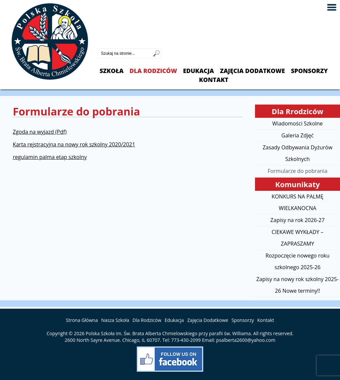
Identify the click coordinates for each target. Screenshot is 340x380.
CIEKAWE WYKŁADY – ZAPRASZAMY (297, 237)
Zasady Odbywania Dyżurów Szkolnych (297, 153)
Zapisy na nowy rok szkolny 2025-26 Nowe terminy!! (297, 284)
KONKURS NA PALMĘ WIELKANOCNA (297, 202)
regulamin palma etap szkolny (50, 157)
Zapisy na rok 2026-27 (297, 220)
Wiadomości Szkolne (297, 123)
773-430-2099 (115, 42)
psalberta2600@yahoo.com (245, 340)
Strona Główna (82, 320)
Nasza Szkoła (115, 320)
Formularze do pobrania (297, 171)
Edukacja (198, 71)
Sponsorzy (309, 71)
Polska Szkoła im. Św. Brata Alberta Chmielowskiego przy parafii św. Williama (168, 333)
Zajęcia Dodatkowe (252, 71)
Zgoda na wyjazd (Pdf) (39, 131)
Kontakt (213, 80)
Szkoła (112, 71)
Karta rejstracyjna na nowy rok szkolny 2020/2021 (74, 144)
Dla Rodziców (153, 71)
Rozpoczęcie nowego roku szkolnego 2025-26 (297, 261)
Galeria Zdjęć (298, 135)
